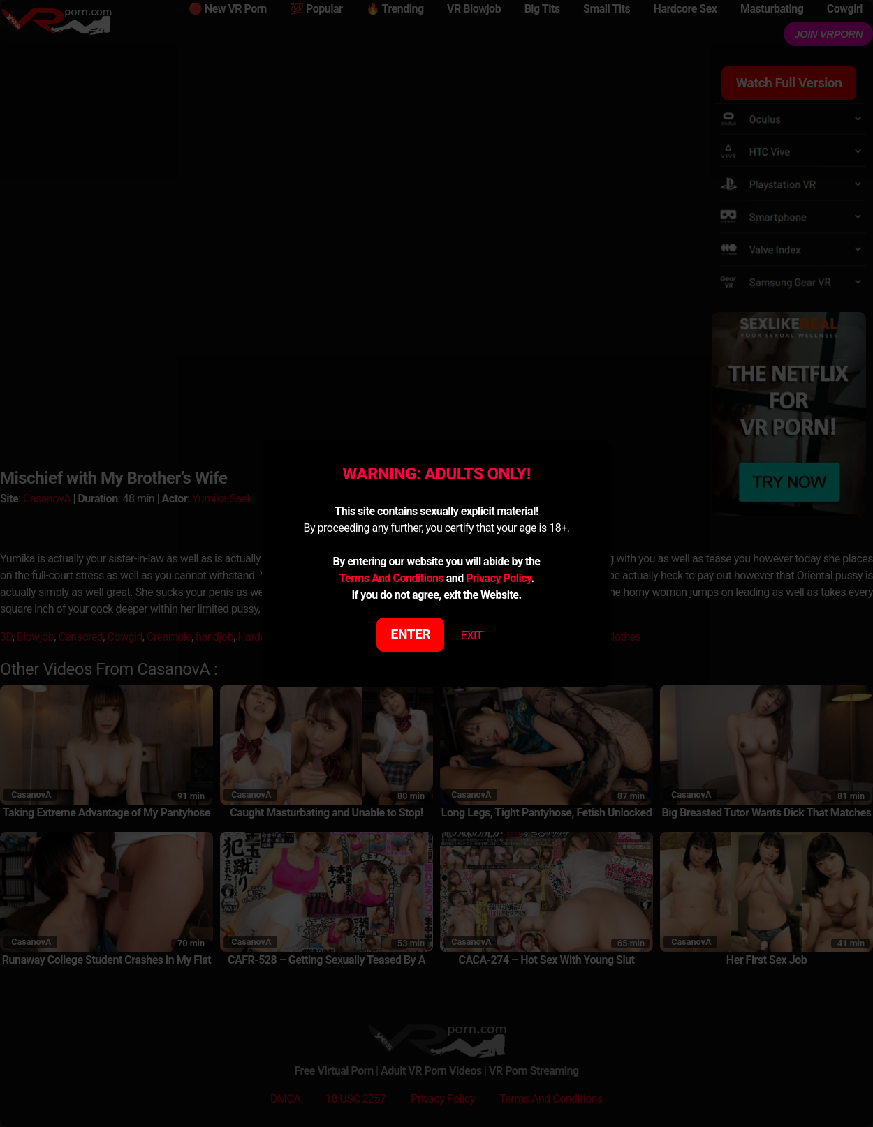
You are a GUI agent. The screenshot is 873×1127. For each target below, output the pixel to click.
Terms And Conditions (391, 578)
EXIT (472, 635)
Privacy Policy (498, 578)
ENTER (411, 634)
